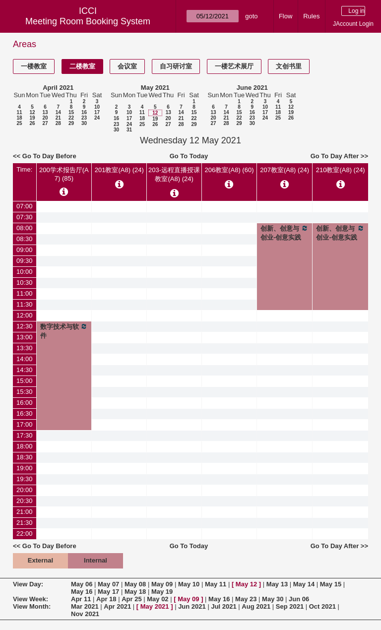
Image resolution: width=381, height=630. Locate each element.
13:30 (24, 348)
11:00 (24, 293)
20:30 (24, 500)
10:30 (24, 282)
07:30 (24, 217)
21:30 (24, 522)
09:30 (24, 260)
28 (58, 123)
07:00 (24, 206)
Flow (285, 16)
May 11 (215, 584)
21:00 (24, 511)
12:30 (24, 326)
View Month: (32, 606)
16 (84, 112)
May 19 (162, 591)
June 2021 (252, 87)
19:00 (24, 468)
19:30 (24, 479)
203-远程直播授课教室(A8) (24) (174, 174)
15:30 (24, 391)
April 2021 (58, 87)
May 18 (135, 591)
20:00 (24, 490)
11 (19, 112)
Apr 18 (106, 599)
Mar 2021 (85, 606)
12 (32, 112)
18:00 (24, 446)
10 (97, 107)
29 (71, 123)
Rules (311, 16)
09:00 (24, 249)
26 (32, 123)
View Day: (28, 584)
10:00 (24, 271)
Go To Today (189, 156)
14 (58, 112)
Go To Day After (335, 156)
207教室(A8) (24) (284, 170)
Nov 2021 (85, 614)
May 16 (81, 591)
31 (129, 129)
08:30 (24, 239)
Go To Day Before (49, 156)
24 (97, 118)
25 (19, 123)
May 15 (330, 584)
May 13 (277, 584)
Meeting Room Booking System (87, 21)
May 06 (81, 584)
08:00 (24, 228)
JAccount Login (353, 23)
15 (71, 112)
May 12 (246, 584)
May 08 (135, 584)
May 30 (272, 599)
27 (45, 123)
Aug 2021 (256, 606)
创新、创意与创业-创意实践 (284, 232)
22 (71, 118)
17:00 (24, 424)
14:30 (24, 370)
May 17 (108, 591)
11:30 (24, 304)
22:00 (24, 533)
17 (97, 112)
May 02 (157, 599)
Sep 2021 (290, 606)
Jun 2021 (192, 606)
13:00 (24, 337)
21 (58, 118)
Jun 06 (299, 599)
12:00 (24, 315)
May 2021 (155, 87)
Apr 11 (81, 599)
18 (19, 118)
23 (84, 118)
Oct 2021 (322, 606)
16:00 (24, 402)
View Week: (30, 599)
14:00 (24, 359)
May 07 (108, 584)
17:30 (24, 435)
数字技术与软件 (64, 330)
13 (45, 112)
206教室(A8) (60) (229, 170)
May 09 (162, 584)
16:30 (24, 413)
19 (32, 118)
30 (84, 123)
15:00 (24, 380)
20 (45, 118)
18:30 (24, 457)
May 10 (188, 584)
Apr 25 (131, 599)
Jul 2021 (223, 606)
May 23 (245, 599)
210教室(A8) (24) (340, 170)
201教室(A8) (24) (119, 170)
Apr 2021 (117, 606)
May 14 (304, 584)
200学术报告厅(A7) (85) (64, 174)
